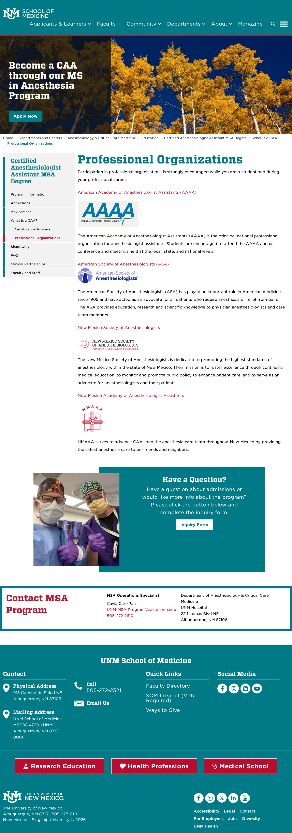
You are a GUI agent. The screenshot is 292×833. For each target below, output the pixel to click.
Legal (229, 811)
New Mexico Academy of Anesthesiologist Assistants (131, 395)
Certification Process (32, 229)
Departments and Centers (40, 138)
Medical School (241, 766)
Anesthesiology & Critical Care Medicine (102, 138)
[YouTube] (245, 798)
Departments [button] (186, 24)
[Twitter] (222, 798)
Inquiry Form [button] (194, 524)
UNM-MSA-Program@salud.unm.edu (141, 609)
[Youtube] (257, 688)
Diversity (251, 819)
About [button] (221, 24)
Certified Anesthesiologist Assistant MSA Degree (205, 138)
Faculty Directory (168, 686)
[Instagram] (234, 688)
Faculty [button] (108, 24)
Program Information (28, 194)
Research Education (59, 766)
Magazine (250, 24)
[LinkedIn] (245, 688)
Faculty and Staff (25, 273)
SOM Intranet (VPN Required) (170, 698)
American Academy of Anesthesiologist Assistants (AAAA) (137, 192)
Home (8, 138)
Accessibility (206, 811)
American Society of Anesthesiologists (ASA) (123, 264)
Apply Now (25, 116)
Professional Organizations (30, 143)
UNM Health (206, 826)
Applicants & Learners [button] (60, 24)
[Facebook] (222, 688)
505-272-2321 (104, 690)
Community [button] (144, 24)
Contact (247, 811)
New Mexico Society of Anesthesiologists (119, 327)
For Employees (209, 819)
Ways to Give (163, 710)
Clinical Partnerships (28, 264)
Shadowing (20, 246)
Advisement (21, 212)
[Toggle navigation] (284, 24)
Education (150, 138)
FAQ (14, 255)
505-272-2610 (120, 616)
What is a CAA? (265, 138)
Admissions (20, 203)
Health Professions (154, 766)
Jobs (233, 819)
